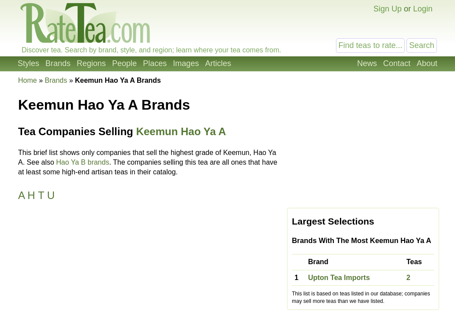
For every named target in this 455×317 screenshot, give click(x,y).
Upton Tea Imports (339, 277)
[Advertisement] (363, 141)
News (367, 63)
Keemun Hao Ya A (181, 131)
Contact (396, 63)
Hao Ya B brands (82, 162)
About (427, 63)
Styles (28, 63)
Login (423, 8)
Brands (58, 63)
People (124, 63)
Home (27, 80)
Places (155, 63)
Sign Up (387, 8)
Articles (218, 63)
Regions (91, 63)
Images (186, 63)
